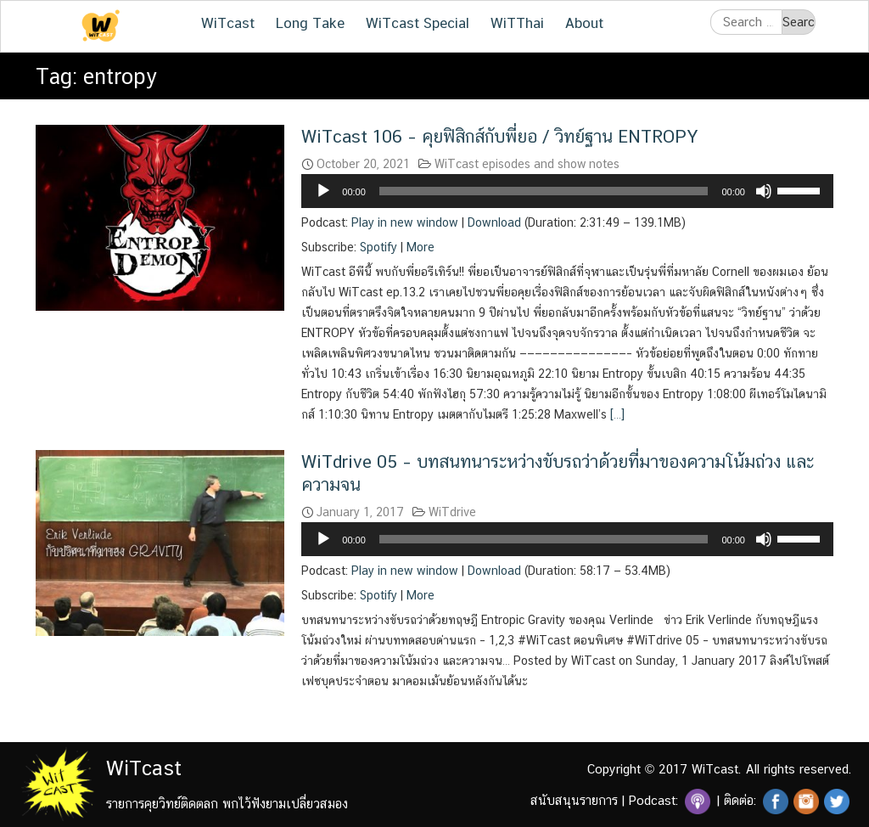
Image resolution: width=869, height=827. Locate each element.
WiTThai (517, 22)
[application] (567, 191)
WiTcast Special (417, 22)
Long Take (310, 22)
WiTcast (228, 22)
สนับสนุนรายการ (574, 800)
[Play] (323, 191)
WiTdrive (452, 512)
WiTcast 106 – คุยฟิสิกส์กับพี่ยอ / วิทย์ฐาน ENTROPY (499, 136)
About (584, 22)
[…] (616, 414)
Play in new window (404, 222)
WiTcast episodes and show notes (527, 164)
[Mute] (763, 191)
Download (494, 222)
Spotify (378, 247)
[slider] (544, 191)
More (420, 247)
